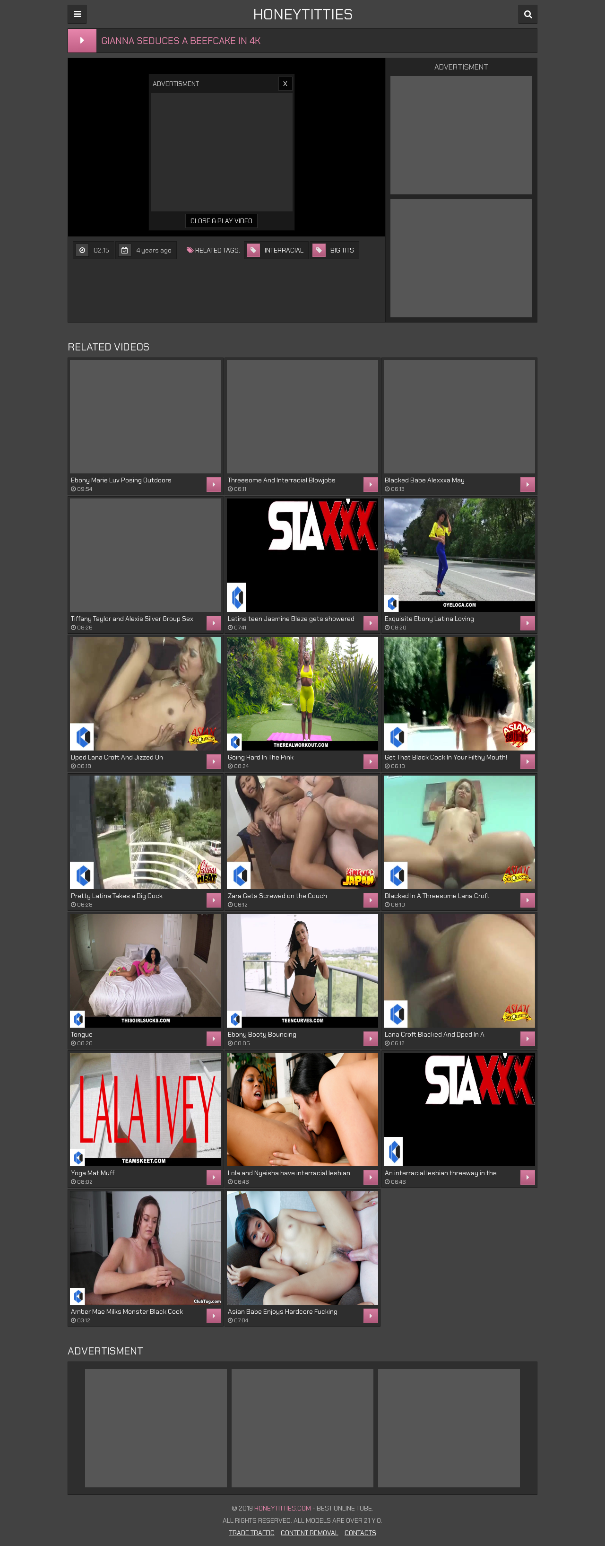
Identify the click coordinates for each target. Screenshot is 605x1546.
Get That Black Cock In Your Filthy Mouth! (446, 757)
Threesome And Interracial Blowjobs (282, 480)
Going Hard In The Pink (261, 757)
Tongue (82, 1034)
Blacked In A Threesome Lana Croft (437, 895)
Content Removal (309, 1533)
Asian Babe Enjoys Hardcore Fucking (282, 1311)
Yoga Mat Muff (92, 1173)
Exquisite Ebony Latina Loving (429, 618)
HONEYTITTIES (303, 14)
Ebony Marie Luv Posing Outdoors (121, 480)
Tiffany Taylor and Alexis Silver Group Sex (132, 618)
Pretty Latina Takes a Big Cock (117, 895)
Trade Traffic (252, 1533)
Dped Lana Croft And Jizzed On (117, 757)
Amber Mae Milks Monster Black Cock (127, 1311)
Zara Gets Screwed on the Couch (277, 895)
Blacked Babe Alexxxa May (425, 480)
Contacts (360, 1533)
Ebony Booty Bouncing (262, 1034)
